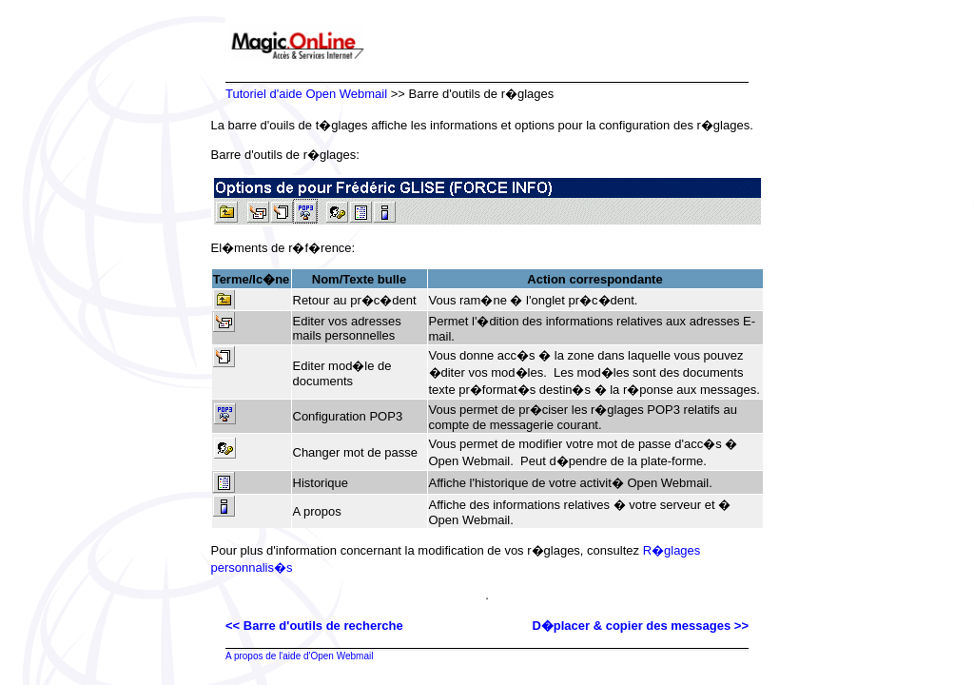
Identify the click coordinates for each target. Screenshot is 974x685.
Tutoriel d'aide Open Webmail (306, 94)
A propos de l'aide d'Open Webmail (299, 656)
